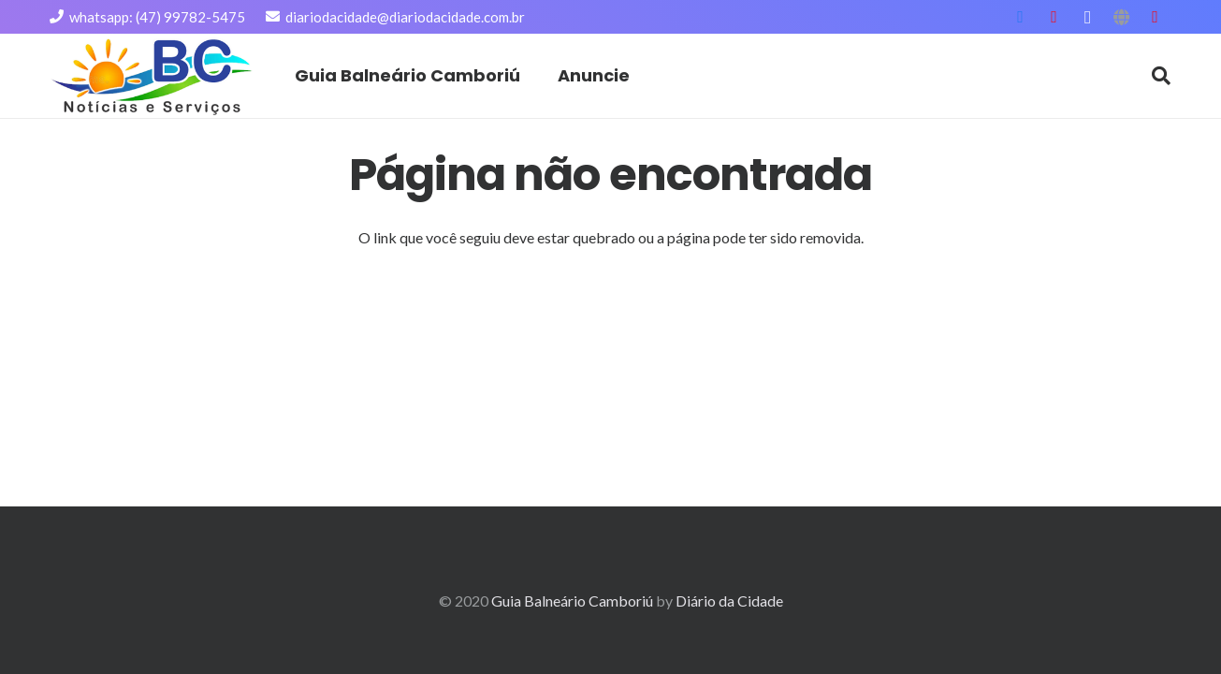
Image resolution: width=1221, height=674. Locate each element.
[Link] (152, 76)
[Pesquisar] (1161, 76)
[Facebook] (1021, 17)
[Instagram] (1088, 17)
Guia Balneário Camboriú (572, 600)
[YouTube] (1054, 17)
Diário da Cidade (729, 600)
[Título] (1122, 17)
